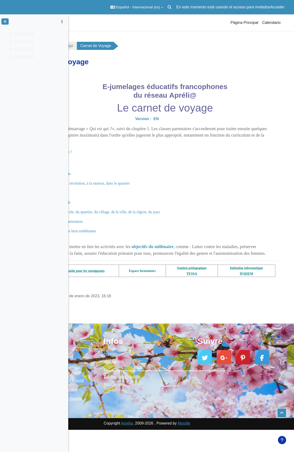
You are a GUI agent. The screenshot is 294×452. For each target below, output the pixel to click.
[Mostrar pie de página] (282, 440)
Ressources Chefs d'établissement (106, 375)
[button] (136, 7)
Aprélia (155, 360)
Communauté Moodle (167, 383)
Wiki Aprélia (159, 368)
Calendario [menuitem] (271, 23)
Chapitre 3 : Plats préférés (103, 193)
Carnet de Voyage (115, 46)
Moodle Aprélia (90, 373)
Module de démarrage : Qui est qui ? (102, 152)
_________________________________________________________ (181, 376)
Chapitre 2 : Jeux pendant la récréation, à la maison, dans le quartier (135, 183)
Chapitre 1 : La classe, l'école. (106, 174)
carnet (82, 46)
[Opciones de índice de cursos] (62, 21)
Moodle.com (159, 391)
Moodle (218, 445)
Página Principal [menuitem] (244, 23)
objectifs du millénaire (210, 246)
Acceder (277, 7)
